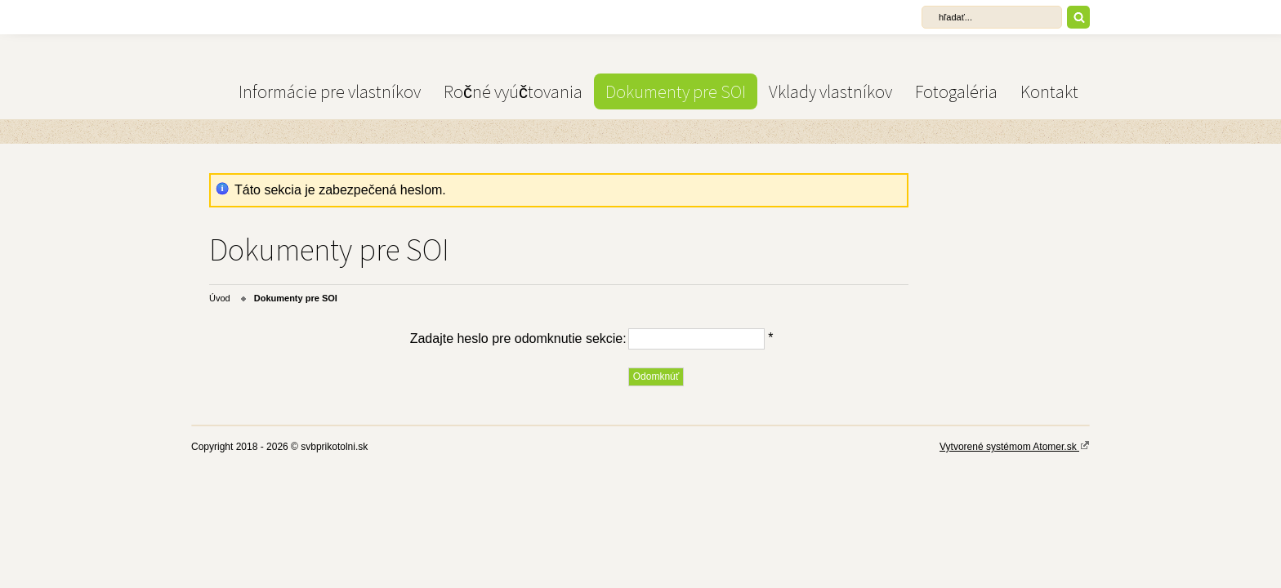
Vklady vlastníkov (830, 91)
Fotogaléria (956, 91)
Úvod (219, 298)
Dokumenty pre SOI (675, 91)
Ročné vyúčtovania (513, 91)
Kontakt (1049, 91)
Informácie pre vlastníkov (330, 91)
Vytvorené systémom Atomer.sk (1015, 445)
